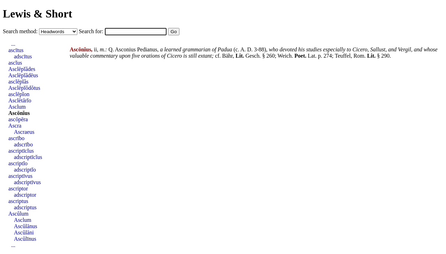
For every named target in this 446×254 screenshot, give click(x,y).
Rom (358, 56)
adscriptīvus (27, 182)
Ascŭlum (18, 214)
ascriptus (18, 201)
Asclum (17, 107)
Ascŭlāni (24, 232)
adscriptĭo (25, 170)
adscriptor (25, 195)
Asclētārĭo (19, 100)
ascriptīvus (20, 176)
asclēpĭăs (18, 82)
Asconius (125, 49)
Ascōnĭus (19, 113)
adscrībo (23, 144)
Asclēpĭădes (21, 69)
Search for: (92, 31)
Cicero (360, 49)
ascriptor (18, 188)
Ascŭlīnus (25, 239)
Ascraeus (24, 132)
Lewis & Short (37, 13)
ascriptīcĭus (21, 151)
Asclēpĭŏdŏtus (24, 88)
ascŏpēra (18, 119)
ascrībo (16, 138)
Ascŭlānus (25, 226)
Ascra (14, 126)
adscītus (23, 56)
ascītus (16, 50)
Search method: (21, 31)
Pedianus (147, 49)
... (13, 44)
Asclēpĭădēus (23, 75)
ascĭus (15, 63)
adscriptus (25, 207)
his (301, 49)
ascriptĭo (18, 163)
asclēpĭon (18, 94)
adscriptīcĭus (28, 157)
